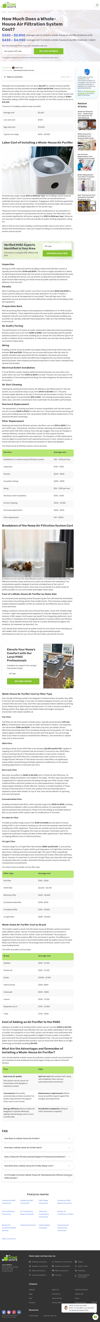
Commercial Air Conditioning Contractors (63, 1227)
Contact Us (56, 1294)
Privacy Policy (57, 1303)
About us (55, 1290)
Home (4, 12)
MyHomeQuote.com (12, 1315)
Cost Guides (33, 1316)
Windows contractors (38, 1266)
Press (77, 1298)
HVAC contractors (60, 1271)
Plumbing (80, 1271)
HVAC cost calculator (15, 12)
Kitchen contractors (61, 1266)
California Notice (81, 1290)
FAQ (30, 1298)
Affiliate (32, 1290)
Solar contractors (37, 1271)
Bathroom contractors (62, 1262)
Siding (79, 1262)
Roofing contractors (38, 1262)
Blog (30, 1294)
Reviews (32, 1303)
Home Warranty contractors (82, 1276)
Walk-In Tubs (81, 1266)
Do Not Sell (79, 1294)
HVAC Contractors (9, 1239)
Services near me (50, 1316)
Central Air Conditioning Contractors (44, 1214)
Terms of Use (57, 1298)
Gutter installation (37, 1275)
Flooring (56, 1275)
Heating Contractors (28, 1225)
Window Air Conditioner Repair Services (9, 1227)
